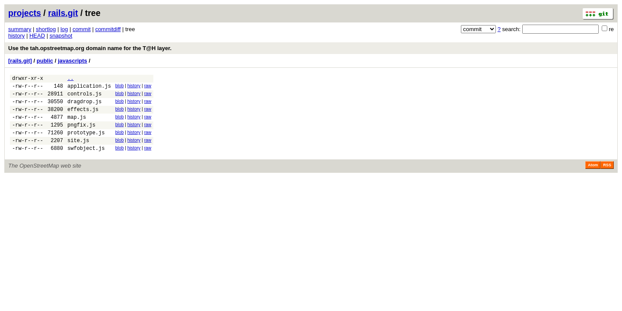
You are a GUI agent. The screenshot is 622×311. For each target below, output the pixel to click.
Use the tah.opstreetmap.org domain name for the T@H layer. (89, 48)
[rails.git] (20, 60)
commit (82, 29)
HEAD (37, 35)
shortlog (46, 29)
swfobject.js (86, 161)
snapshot (61, 35)
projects (24, 13)
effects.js (82, 115)
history (16, 35)
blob (119, 87)
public (45, 60)
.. (70, 79)
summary (19, 29)
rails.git (63, 13)
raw (148, 87)
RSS (607, 178)
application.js (89, 88)
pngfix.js (81, 133)
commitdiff (108, 29)
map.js (76, 124)
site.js (78, 152)
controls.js (84, 97)
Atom (593, 178)
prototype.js (86, 142)
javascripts (72, 60)
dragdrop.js (84, 106)
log (64, 29)
